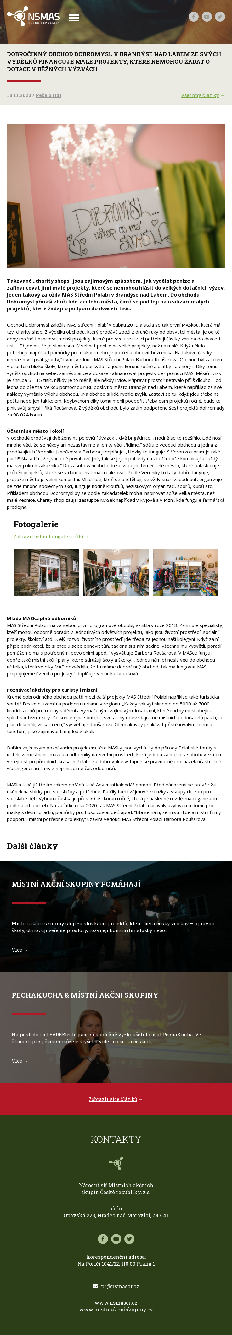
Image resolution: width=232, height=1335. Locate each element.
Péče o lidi (48, 95)
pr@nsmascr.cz (116, 1286)
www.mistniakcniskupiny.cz (116, 1309)
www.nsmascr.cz (116, 1302)
